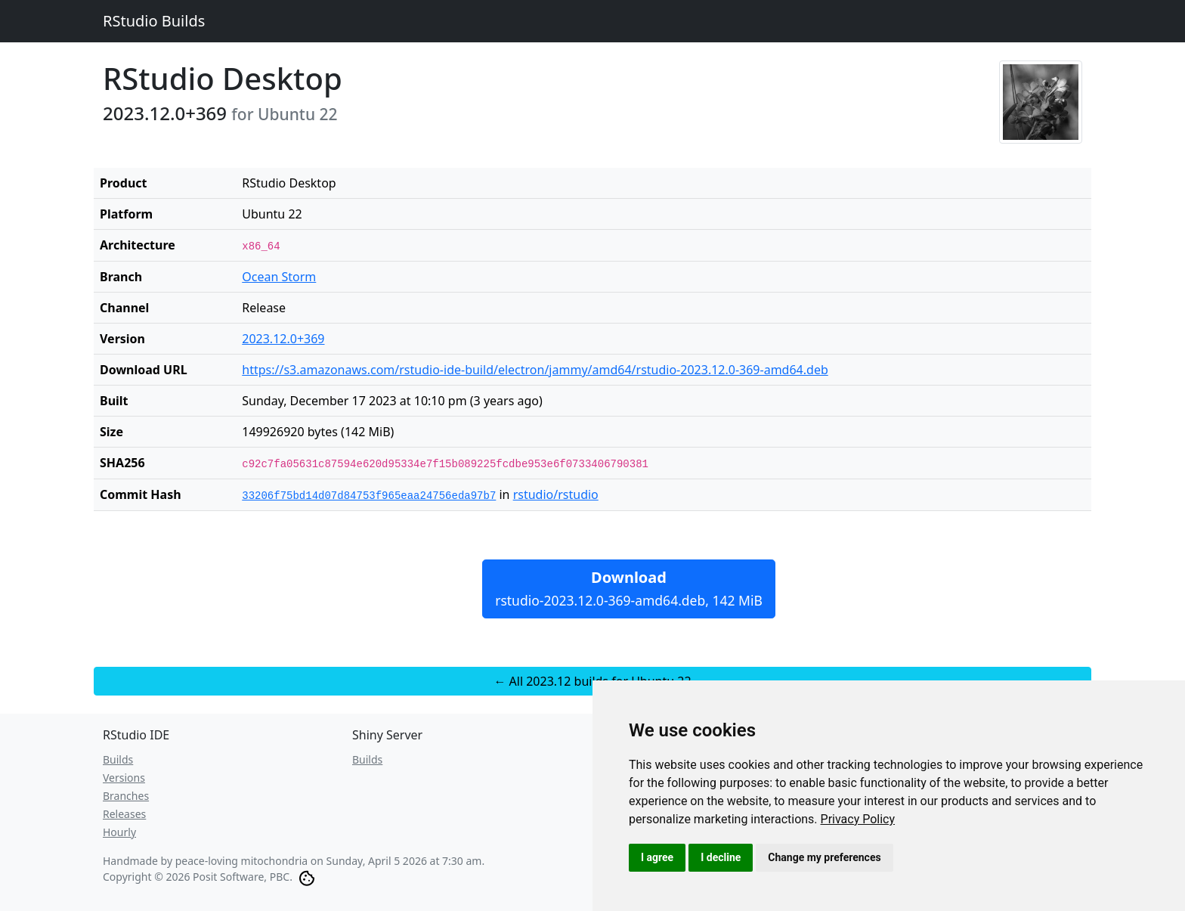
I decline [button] (721, 857)
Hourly (119, 832)
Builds (118, 759)
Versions (124, 777)
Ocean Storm (279, 276)
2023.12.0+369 (283, 338)
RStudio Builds (154, 21)
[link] (858, 819)
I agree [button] (657, 857)
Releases (124, 814)
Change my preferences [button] (824, 857)
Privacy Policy (858, 819)
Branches (126, 796)
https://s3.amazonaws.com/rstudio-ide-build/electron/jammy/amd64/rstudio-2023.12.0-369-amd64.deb (535, 369)
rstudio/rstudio (556, 494)
